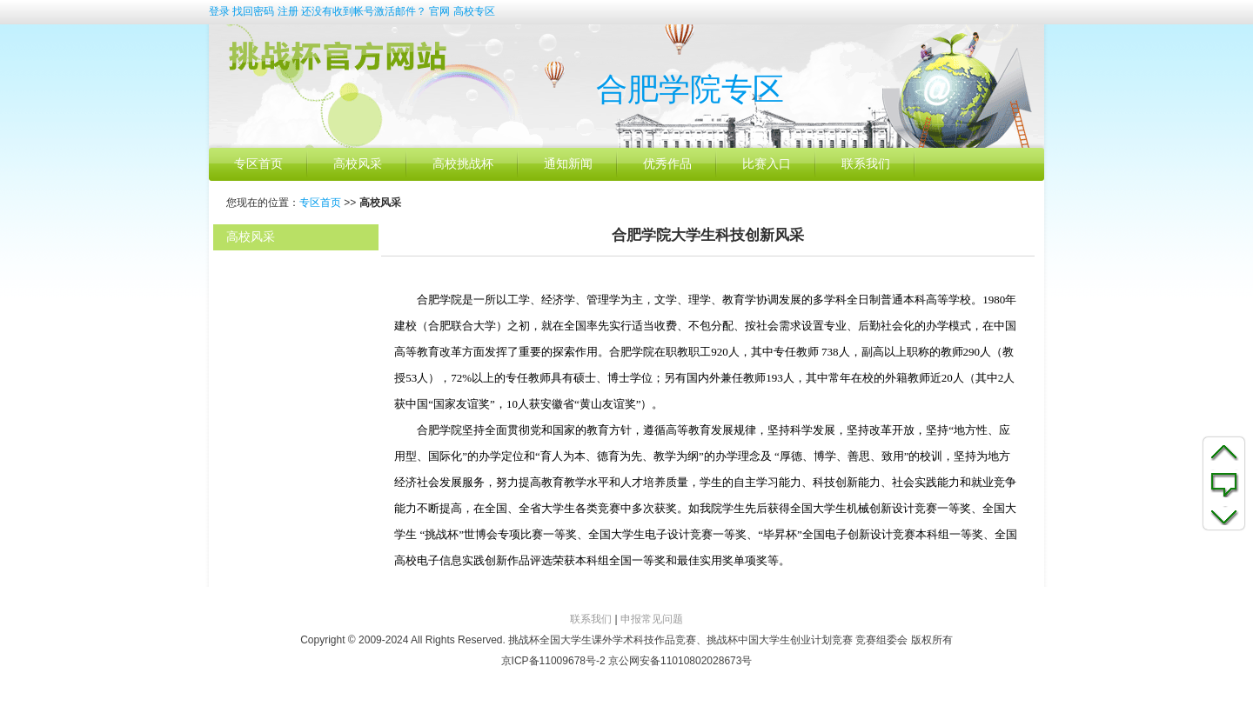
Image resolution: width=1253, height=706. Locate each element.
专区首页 (258, 163)
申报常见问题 (651, 619)
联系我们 (865, 163)
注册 (288, 11)
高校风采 (357, 163)
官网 (439, 11)
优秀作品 (667, 163)
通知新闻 (568, 163)
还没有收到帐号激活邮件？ (363, 11)
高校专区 (474, 11)
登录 (219, 11)
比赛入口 (766, 163)
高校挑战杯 (462, 163)
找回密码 (253, 11)
